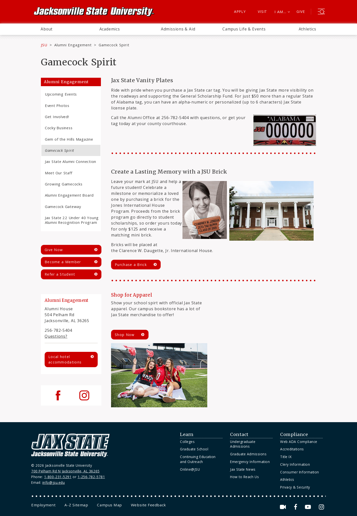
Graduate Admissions (248, 454)
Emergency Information (250, 461)
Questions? (56, 336)
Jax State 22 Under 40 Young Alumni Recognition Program (72, 220)
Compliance (294, 434)
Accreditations (292, 449)
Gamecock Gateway (63, 206)
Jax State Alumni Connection (70, 161)
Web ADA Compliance (298, 441)
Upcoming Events (61, 94)
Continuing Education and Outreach (198, 459)
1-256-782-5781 (91, 476)
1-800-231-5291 (58, 476)
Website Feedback (148, 504)
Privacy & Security (295, 487)
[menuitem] (46, 29)
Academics (109, 29)
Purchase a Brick (131, 264)
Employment (43, 504)
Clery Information (295, 464)
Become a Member (63, 261)
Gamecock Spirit (59, 150)
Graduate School (194, 449)
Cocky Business (58, 127)
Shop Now (124, 334)
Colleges (187, 441)
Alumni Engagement (73, 44)
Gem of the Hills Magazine (69, 139)
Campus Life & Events (244, 29)
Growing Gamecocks (64, 183)
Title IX (286, 456)
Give (301, 11)
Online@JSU (190, 469)
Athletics (307, 29)
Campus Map (109, 504)
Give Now (54, 249)
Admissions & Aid (178, 29)
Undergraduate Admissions (242, 444)
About (47, 29)
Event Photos (57, 105)
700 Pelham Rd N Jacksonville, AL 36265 (65, 471)
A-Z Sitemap (76, 504)
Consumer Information (299, 472)
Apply (240, 11)
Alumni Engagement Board (69, 195)
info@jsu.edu (53, 482)
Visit (262, 11)
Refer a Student (60, 274)
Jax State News (243, 469)
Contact (239, 434)
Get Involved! (57, 116)
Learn (187, 434)
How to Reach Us (244, 476)
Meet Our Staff (58, 172)
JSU (44, 44)
